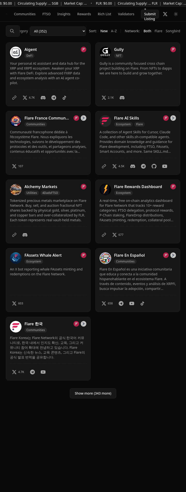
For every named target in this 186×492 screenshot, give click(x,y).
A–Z (114, 31)
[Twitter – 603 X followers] (17, 303)
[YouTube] (164, 166)
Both (147, 31)
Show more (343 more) (93, 393)
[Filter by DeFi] (29, 55)
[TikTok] (64, 97)
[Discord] (43, 97)
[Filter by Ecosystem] (123, 124)
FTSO (46, 14)
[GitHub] (154, 166)
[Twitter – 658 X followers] (107, 303)
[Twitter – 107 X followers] (17, 166)
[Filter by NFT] (118, 55)
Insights (63, 14)
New (104, 31)
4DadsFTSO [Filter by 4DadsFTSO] (50, 193)
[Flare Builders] (6, 14)
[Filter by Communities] (35, 124)
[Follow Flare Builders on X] (165, 14)
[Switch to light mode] (175, 14)
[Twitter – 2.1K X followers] (108, 97)
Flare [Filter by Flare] (139, 124)
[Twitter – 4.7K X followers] (29, 97)
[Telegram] (53, 97)
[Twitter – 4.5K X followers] (118, 166)
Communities (25, 14)
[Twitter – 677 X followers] (117, 234)
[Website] (14, 97)
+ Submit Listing (150, 14)
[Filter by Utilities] (31, 192)
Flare (158, 31)
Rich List (104, 14)
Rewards (84, 14)
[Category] (58, 31)
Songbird (173, 31)
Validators (126, 14)
